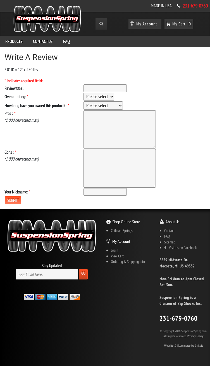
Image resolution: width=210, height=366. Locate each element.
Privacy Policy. (195, 336)
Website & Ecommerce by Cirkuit (183, 345)
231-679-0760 (195, 6)
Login (114, 250)
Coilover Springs (122, 230)
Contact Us (42, 41)
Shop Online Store (126, 221)
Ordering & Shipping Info (128, 261)
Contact (169, 230)
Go (83, 273)
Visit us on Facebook (180, 247)
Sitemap (169, 242)
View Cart (117, 256)
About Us (172, 221)
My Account (121, 241)
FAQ (66, 41)
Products (13, 41)
